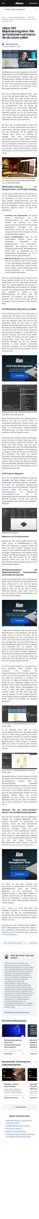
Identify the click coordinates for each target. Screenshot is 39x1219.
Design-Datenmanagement (13, 9)
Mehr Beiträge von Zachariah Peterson (17, 1012)
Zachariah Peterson (11, 44)
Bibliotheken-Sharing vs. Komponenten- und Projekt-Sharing (19, 188)
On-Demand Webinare (9, 934)
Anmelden (33, 3)
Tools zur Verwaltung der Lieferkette (18, 788)
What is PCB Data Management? (13, 943)
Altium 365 (33, 886)
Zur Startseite (21, 1107)
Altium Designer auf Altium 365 (14, 908)
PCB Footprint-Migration (13, 473)
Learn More (19, 376)
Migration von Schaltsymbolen (15, 536)
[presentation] (35, 1021)
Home (4, 17)
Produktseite (19, 932)
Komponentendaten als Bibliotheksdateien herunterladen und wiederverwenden (19, 572)
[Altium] (19, 3)
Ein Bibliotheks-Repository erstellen (19, 309)
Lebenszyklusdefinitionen (10, 494)
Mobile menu (3, 3)
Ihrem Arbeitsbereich (30, 316)
